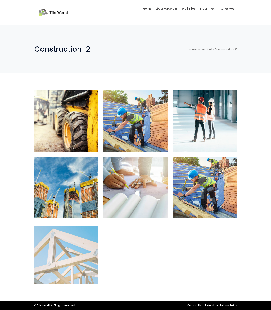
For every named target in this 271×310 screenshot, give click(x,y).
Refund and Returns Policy (221, 305)
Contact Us (194, 305)
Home (193, 49)
